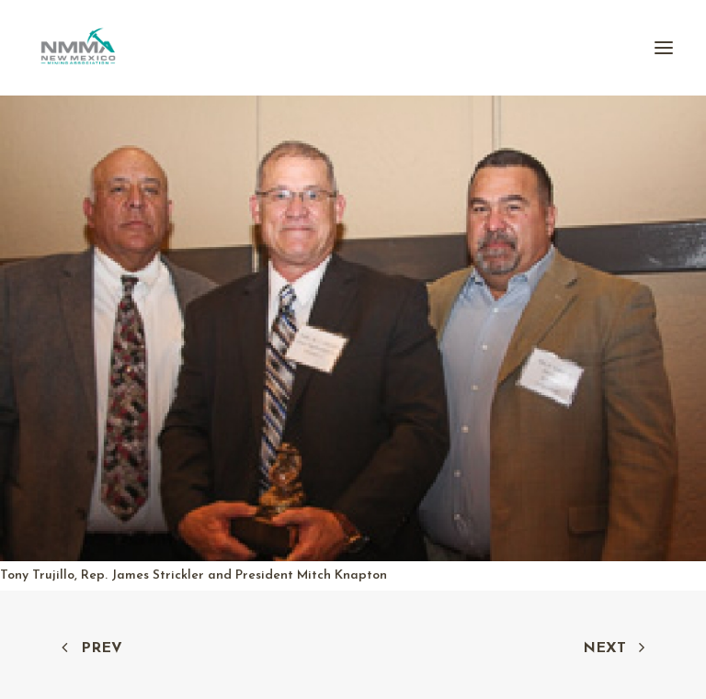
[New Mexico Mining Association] (78, 48)
